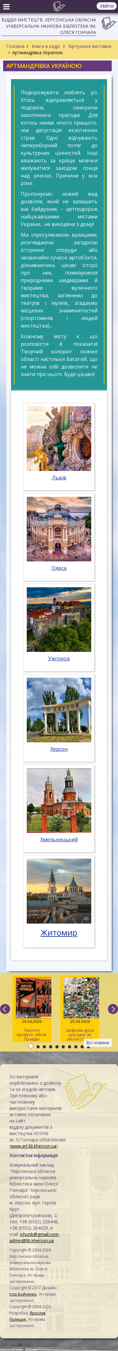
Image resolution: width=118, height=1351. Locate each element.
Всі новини (97, 1043)
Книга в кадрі (46, 46)
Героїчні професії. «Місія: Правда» (32, 1009)
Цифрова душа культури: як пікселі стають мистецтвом (80, 1009)
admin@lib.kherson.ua (31, 1241)
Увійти (107, 6)
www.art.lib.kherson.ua (33, 1146)
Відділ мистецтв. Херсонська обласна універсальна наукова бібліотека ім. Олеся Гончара (49, 26)
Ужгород (59, 658)
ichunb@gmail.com (39, 1234)
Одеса (59, 568)
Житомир (59, 932)
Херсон (59, 748)
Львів (59, 477)
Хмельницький (59, 839)
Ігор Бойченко (23, 1294)
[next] (113, 1009)
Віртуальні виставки (89, 46)
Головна (15, 46)
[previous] (5, 1009)
